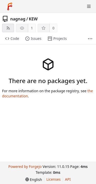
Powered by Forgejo (24, 166)
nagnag (17, 18)
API (68, 179)
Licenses (53, 179)
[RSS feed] (8, 28)
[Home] (10, 6)
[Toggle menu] (88, 6)
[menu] (33, 179)
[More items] (90, 38)
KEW (33, 18)
